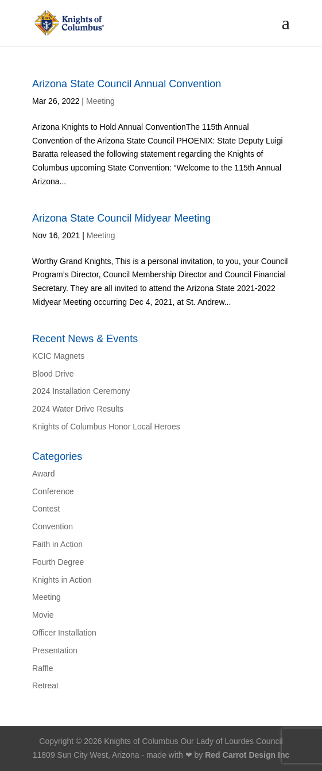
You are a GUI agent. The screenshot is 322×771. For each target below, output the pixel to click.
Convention (52, 526)
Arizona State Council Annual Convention (126, 84)
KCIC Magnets (58, 356)
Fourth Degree (58, 562)
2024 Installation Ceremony (81, 391)
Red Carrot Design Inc (247, 755)
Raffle (42, 668)
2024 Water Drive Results (77, 408)
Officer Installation (64, 632)
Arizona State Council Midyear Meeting (121, 218)
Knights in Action (62, 579)
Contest (46, 508)
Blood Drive (52, 373)
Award (43, 473)
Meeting (100, 101)
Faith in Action (57, 544)
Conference (52, 491)
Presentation (54, 650)
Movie (42, 614)
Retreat (45, 685)
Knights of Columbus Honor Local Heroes (106, 426)
